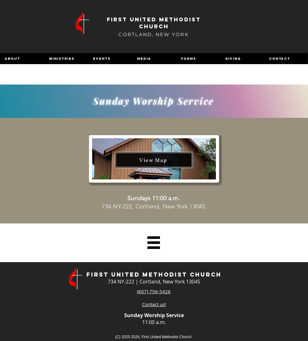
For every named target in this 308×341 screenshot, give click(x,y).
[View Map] (154, 160)
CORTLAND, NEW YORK (153, 34)
